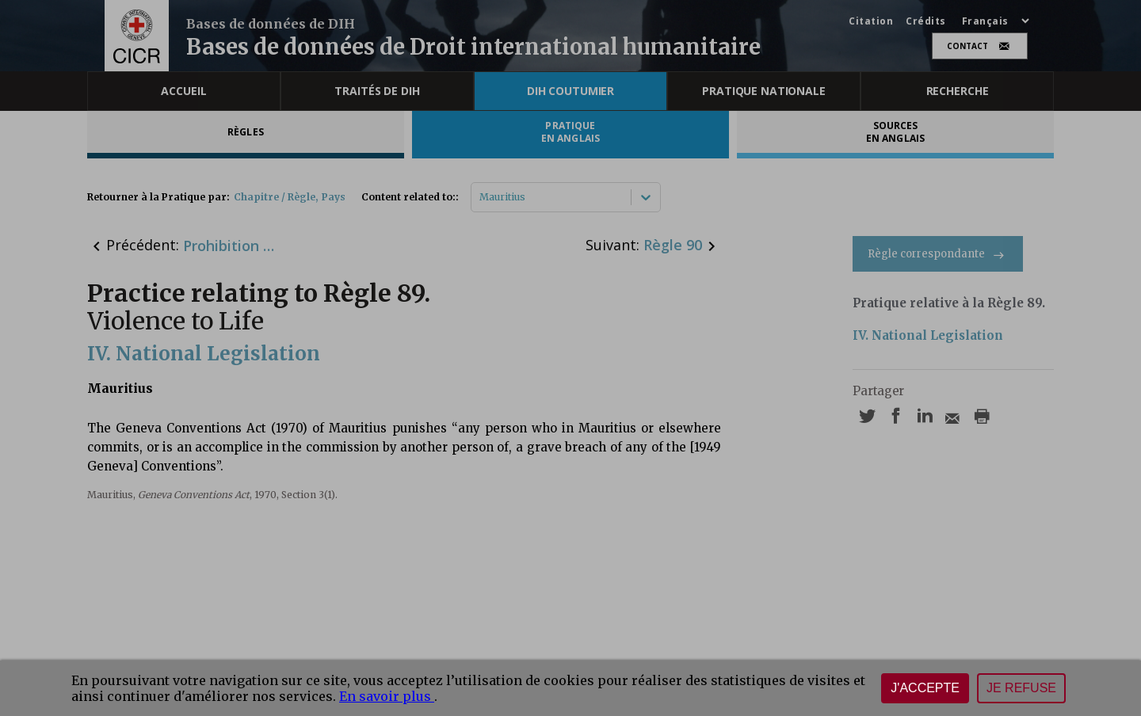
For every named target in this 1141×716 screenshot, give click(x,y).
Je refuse (1021, 688)
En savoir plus (386, 696)
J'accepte (925, 688)
